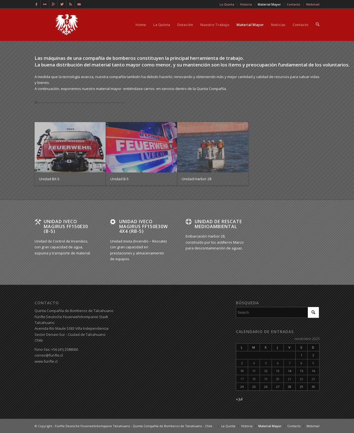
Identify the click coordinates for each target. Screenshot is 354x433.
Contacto (300, 31)
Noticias (278, 31)
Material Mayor (250, 31)
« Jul (239, 398)
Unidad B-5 (119, 178)
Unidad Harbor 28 (196, 178)
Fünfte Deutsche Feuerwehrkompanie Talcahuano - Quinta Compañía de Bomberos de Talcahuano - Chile (133, 426)
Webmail (312, 426)
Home (141, 31)
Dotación (185, 31)
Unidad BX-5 (49, 178)
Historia (247, 426)
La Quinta (162, 31)
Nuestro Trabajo (215, 31)
